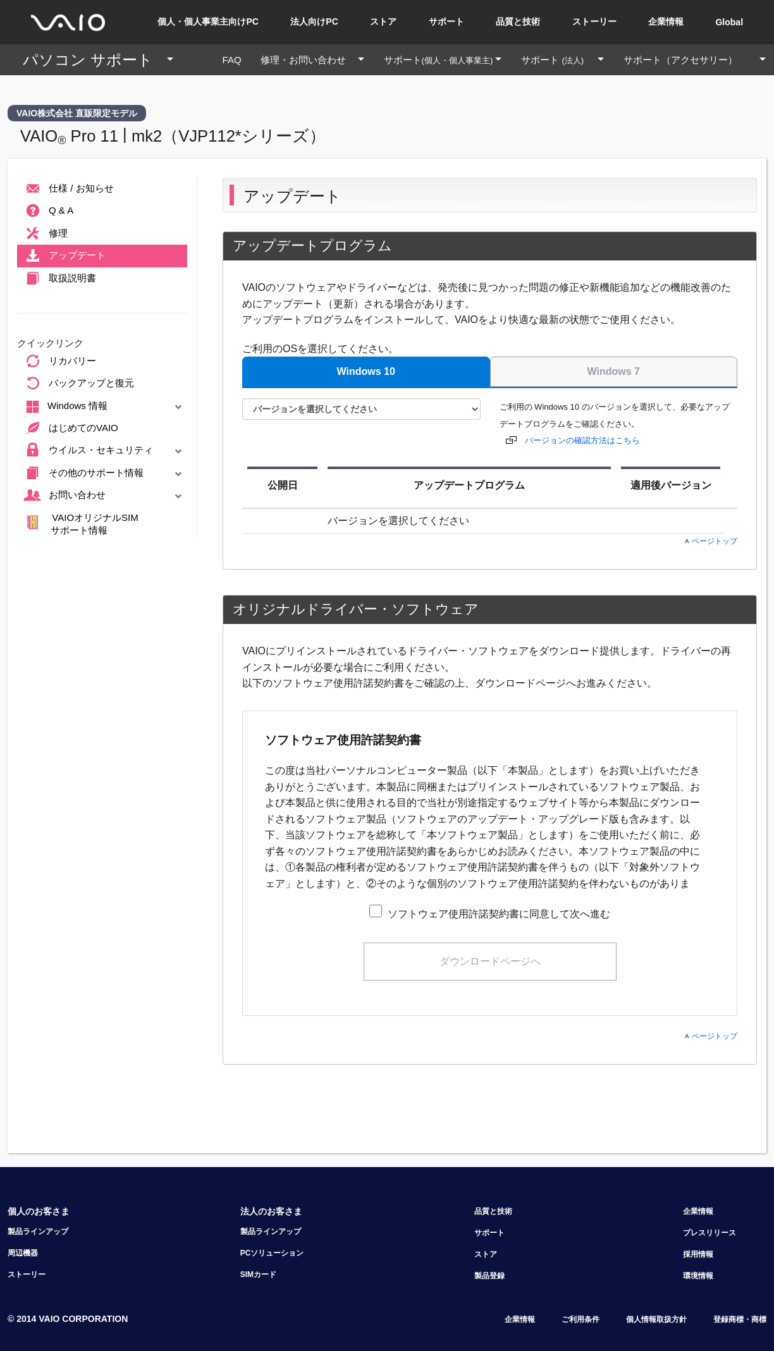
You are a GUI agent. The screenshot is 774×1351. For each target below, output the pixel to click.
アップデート (64, 256)
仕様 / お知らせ (68, 189)
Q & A (47, 211)
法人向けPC (314, 21)
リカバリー (59, 362)
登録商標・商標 (739, 1319)
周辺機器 (23, 1253)
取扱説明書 (59, 279)
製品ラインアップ (38, 1231)
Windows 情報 (104, 407)
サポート (446, 21)
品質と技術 (518, 21)
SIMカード (258, 1274)
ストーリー (594, 21)
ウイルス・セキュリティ (104, 451)
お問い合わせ (104, 496)
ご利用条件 (580, 1319)
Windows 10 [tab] (366, 371)
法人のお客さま (271, 1211)
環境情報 (698, 1275)
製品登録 (489, 1275)
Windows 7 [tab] (613, 371)
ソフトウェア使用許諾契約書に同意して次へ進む (497, 913)
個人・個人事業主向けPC (207, 21)
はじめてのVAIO (70, 429)
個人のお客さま (39, 1211)
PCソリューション (272, 1253)
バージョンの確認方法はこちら (582, 440)
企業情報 (666, 21)
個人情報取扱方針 (656, 1319)
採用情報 (698, 1254)
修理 (45, 234)
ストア (383, 21)
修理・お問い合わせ (317, 59)
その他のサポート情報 (104, 473)
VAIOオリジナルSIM (82, 523)
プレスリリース (709, 1232)
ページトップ (711, 541)
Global (729, 22)
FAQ (237, 59)
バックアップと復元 (78, 384)
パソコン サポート (103, 59)
